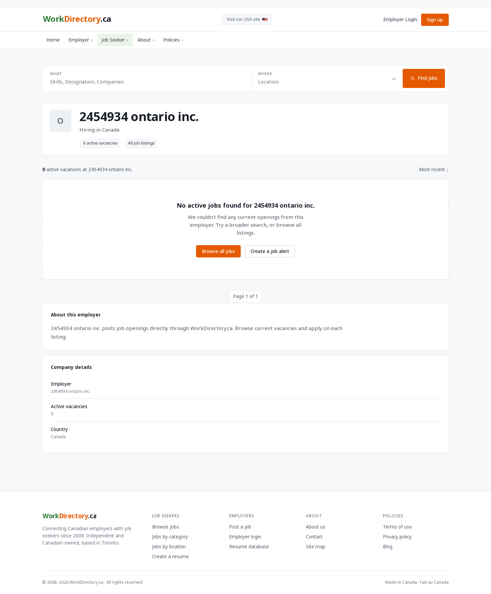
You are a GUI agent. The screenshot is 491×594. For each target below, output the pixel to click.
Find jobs (423, 78)
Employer (81, 40)
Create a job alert (270, 251)
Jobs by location (169, 547)
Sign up (435, 20)
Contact (314, 537)
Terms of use (397, 527)
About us (315, 527)
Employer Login (400, 19)
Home (53, 40)
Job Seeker (115, 40)
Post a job (240, 527)
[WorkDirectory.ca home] (76, 20)
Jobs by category (170, 537)
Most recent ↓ (434, 169)
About (145, 40)
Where (265, 73)
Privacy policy (397, 537)
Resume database (249, 547)
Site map (315, 547)
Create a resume (170, 556)
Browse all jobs (218, 251)
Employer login (245, 537)
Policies (173, 40)
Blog (387, 547)
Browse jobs (165, 527)
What (56, 73)
